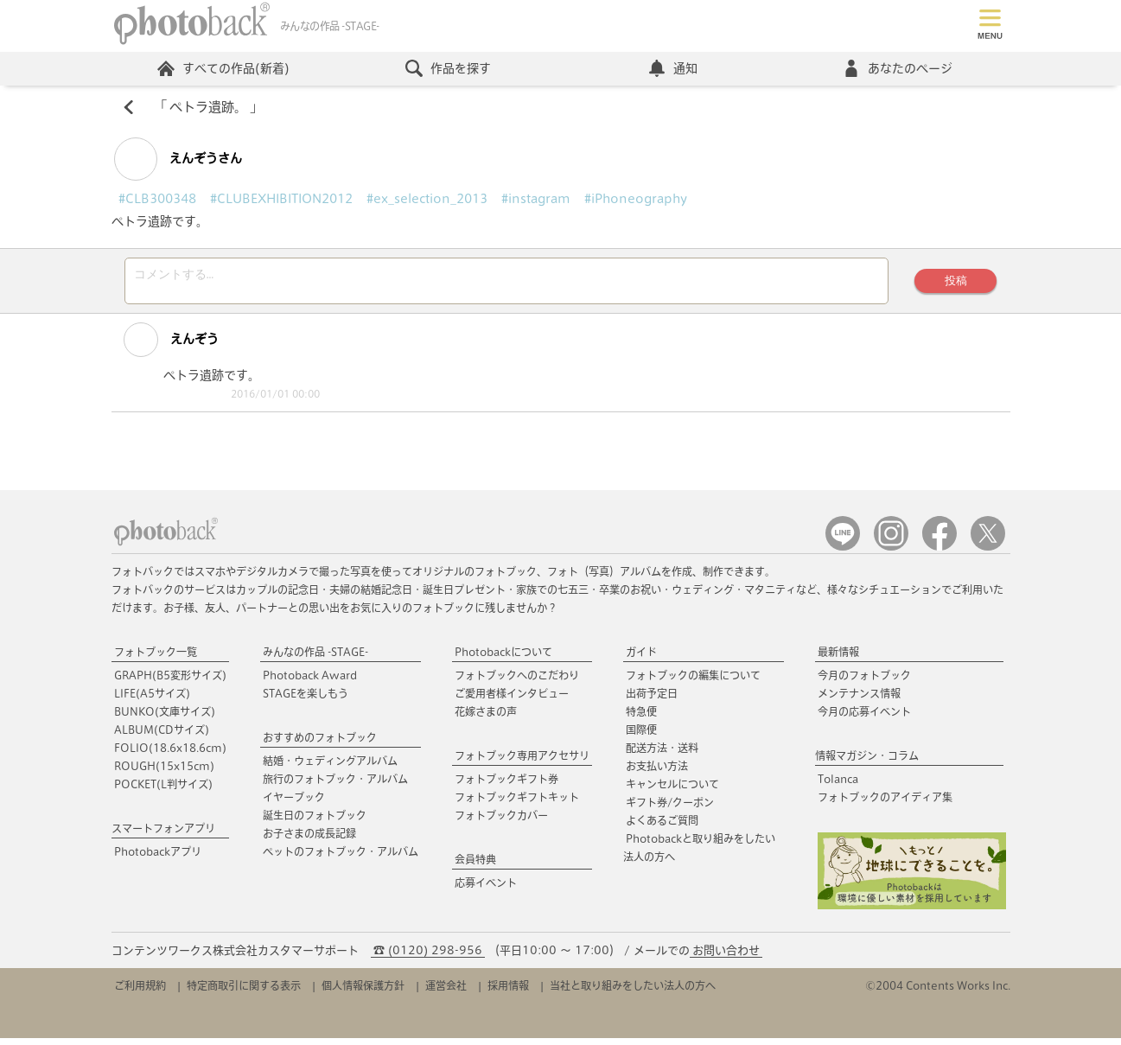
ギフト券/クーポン (670, 809)
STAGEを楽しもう (305, 700)
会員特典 (475, 866)
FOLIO (170, 754)
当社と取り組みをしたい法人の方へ (633, 992)
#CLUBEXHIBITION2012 (281, 200)
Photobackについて (503, 658)
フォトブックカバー (501, 822)
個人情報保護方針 (363, 992)
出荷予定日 (652, 700)
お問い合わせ (726, 957)
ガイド (641, 658)
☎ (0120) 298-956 (427, 957)
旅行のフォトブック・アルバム (335, 786)
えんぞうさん (178, 160)
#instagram (535, 200)
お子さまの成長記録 (309, 840)
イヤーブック (294, 804)
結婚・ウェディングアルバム (330, 767)
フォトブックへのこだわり (517, 682)
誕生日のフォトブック (314, 822)
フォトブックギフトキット (517, 804)
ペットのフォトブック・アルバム (340, 858)
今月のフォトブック (864, 682)
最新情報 (838, 658)
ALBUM (161, 736)
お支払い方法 (657, 773)
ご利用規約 (140, 992)
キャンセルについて (672, 791)
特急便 (641, 718)
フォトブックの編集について (693, 682)
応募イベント (486, 889)
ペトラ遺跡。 (208, 109)
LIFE (152, 700)
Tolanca (838, 786)
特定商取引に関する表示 (244, 992)
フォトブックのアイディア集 (885, 804)
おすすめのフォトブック (320, 744)
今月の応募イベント (864, 718)
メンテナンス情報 (859, 700)
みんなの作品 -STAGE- (315, 658)
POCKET (163, 791)
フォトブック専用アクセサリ (522, 762)
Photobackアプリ (157, 858)
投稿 (953, 284)
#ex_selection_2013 (426, 200)
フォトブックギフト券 (506, 786)
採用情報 (508, 992)
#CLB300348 (157, 200)
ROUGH (164, 773)
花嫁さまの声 (486, 718)
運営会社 (446, 992)
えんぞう (161, 346)
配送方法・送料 (662, 754)
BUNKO (164, 718)
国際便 (641, 736)
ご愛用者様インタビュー (512, 700)
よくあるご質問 (662, 827)
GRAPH (170, 682)
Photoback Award (310, 682)
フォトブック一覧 (155, 658)
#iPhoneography (635, 200)
